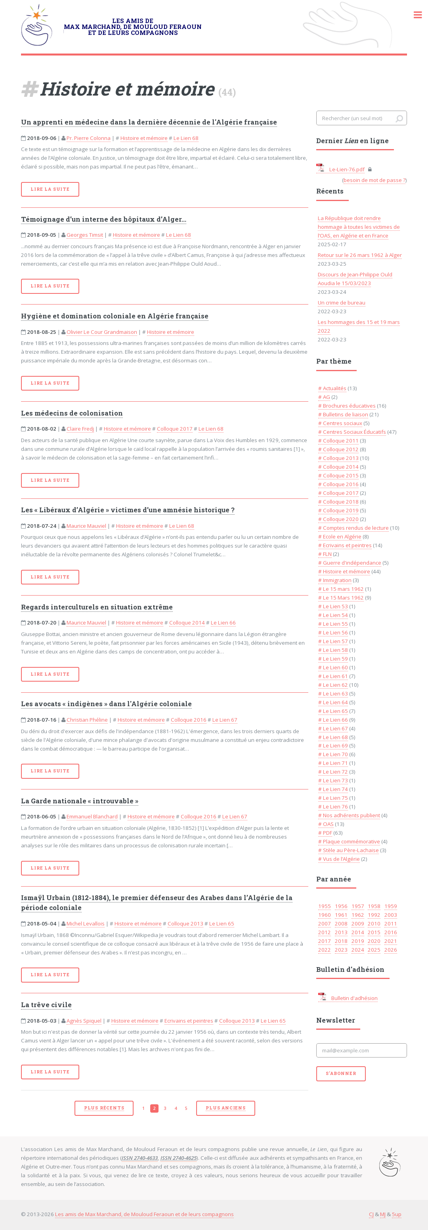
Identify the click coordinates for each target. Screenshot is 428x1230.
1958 (374, 906)
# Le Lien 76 (333, 806)
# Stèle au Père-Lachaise (348, 850)
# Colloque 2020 (338, 519)
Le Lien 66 (223, 622)
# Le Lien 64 (333, 702)
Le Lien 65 (221, 923)
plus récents (104, 1108)
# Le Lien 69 (333, 745)
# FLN (325, 554)
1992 (374, 914)
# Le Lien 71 (333, 762)
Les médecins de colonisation (72, 413)
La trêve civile (46, 1004)
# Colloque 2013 (338, 458)
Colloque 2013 (185, 923)
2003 (390, 914)
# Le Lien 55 (333, 623)
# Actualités (332, 388)
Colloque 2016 (188, 719)
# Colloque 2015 (338, 475)
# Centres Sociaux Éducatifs (352, 431)
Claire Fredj (80, 428)
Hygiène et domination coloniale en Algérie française (114, 316)
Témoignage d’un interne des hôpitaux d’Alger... (103, 219)
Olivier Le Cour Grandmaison (102, 331)
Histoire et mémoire (144, 138)
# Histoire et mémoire (344, 571)
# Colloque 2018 (338, 501)
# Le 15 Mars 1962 (341, 597)
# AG (324, 396)
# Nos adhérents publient (349, 815)
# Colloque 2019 (338, 510)
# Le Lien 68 (333, 737)
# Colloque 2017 (338, 492)
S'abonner (341, 1073)
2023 (341, 949)
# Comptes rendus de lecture (353, 527)
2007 (324, 923)
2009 (358, 923)
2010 (374, 923)
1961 (341, 914)
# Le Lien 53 (333, 606)
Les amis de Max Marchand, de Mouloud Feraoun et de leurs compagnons (144, 1214)
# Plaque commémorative (349, 841)
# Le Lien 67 (333, 728)
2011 (390, 923)
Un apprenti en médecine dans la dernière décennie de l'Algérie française (149, 122)
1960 (324, 914)
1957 (358, 906)
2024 (358, 949)
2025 (374, 949)
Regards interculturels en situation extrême (97, 607)
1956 (341, 906)
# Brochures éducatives (347, 405)
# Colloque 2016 (338, 484)
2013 (341, 932)
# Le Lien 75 (333, 797)
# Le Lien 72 (333, 771)
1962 (358, 914)
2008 (341, 923)
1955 (324, 906)
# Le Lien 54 (333, 615)
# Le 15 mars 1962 (341, 588)
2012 (324, 932)
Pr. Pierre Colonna (89, 138)
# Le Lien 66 (333, 719)
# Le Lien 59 (333, 658)
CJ (371, 1214)
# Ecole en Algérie (339, 536)
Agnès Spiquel (84, 1020)
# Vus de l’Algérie (339, 858)
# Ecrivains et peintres (345, 545)
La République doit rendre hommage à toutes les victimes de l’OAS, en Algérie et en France (359, 227)
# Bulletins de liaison (343, 414)
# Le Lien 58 (333, 649)
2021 (390, 941)
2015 (374, 932)
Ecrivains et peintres (188, 1020)
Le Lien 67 (224, 719)
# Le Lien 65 (333, 711)
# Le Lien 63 (333, 693)
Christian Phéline (87, 719)
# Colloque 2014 (338, 466)
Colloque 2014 (187, 622)
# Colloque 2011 (338, 440)
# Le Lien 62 (333, 684)
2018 (341, 941)
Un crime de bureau (341, 302)
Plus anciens (226, 1108)
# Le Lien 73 (333, 780)
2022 (324, 949)
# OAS (326, 824)
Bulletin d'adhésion (348, 998)
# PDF (325, 832)
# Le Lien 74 (333, 789)
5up (396, 1214)
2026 (390, 949)
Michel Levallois (86, 923)
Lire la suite (50, 189)
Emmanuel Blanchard (92, 816)
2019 (358, 941)
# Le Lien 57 (333, 641)
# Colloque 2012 (338, 449)
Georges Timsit (85, 234)
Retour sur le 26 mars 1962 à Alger (360, 255)
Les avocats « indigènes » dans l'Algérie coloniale (106, 703)
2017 (324, 941)
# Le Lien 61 (333, 676)
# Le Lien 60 (333, 667)
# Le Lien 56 (333, 632)
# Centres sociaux (340, 423)
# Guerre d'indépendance (349, 562)
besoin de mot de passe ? (374, 180)
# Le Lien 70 (333, 754)
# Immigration (335, 580)
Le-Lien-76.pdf (340, 169)
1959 (390, 906)
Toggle (413, 15)
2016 (390, 932)
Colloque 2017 (175, 428)
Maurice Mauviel (86, 525)
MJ (383, 1214)
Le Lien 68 (186, 138)
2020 (374, 941)
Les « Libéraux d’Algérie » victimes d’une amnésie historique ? (128, 510)
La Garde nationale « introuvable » (79, 801)
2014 (358, 932)
